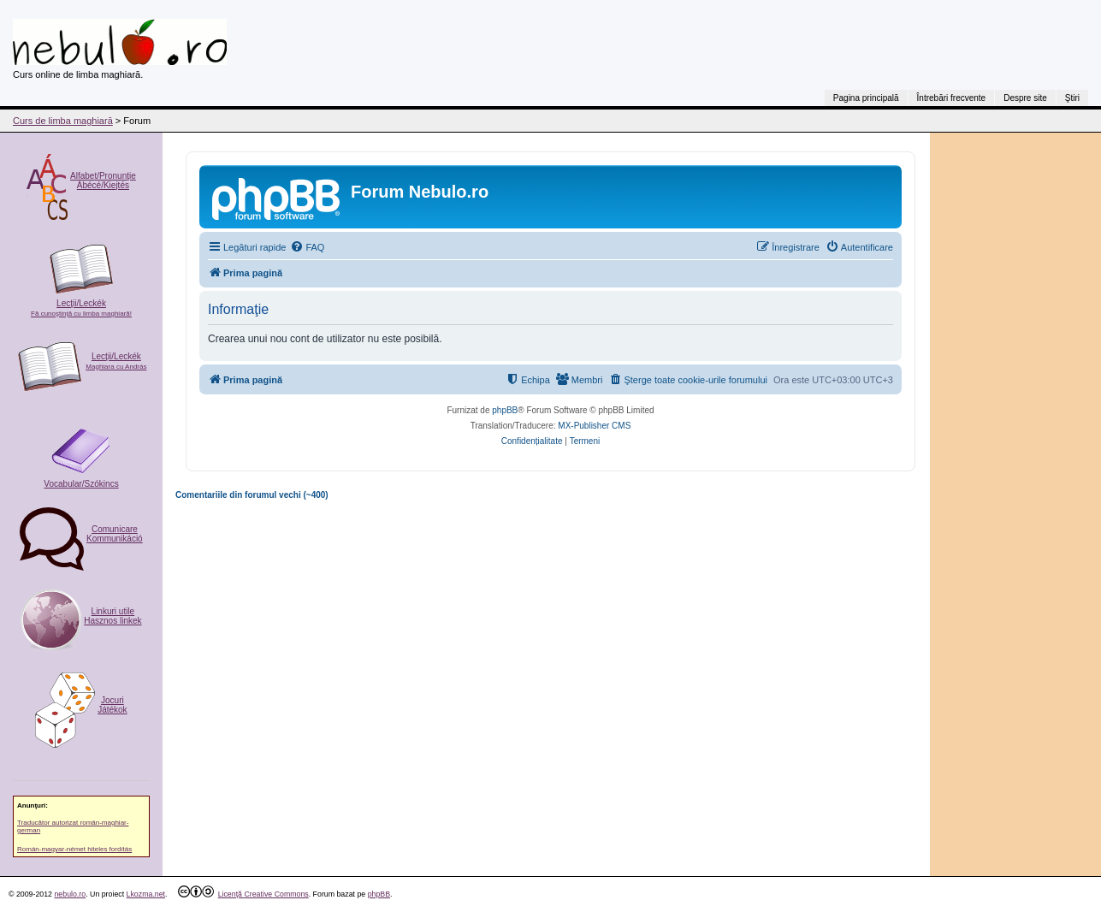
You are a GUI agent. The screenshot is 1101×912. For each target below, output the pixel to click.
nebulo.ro (70, 894)
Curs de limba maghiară (63, 120)
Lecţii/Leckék (81, 308)
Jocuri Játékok (112, 705)
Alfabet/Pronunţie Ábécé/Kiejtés (103, 180)
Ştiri (1072, 98)
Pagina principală (866, 98)
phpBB (505, 410)
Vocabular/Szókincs (81, 484)
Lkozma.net (146, 894)
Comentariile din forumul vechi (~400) (252, 495)
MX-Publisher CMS (594, 425)
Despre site (1025, 98)
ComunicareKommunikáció (114, 533)
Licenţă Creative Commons (263, 894)
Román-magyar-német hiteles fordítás (74, 849)
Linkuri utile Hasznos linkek (112, 616)
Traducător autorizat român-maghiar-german (72, 826)
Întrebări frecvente (951, 98)
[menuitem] (307, 247)
